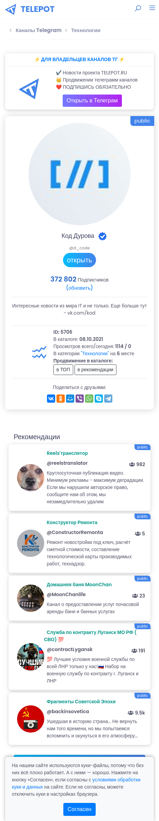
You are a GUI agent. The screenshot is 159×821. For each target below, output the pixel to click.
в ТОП (63, 369)
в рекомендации (96, 369)
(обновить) (79, 287)
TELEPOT (38, 9)
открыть (79, 260)
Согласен (80, 809)
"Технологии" (95, 353)
